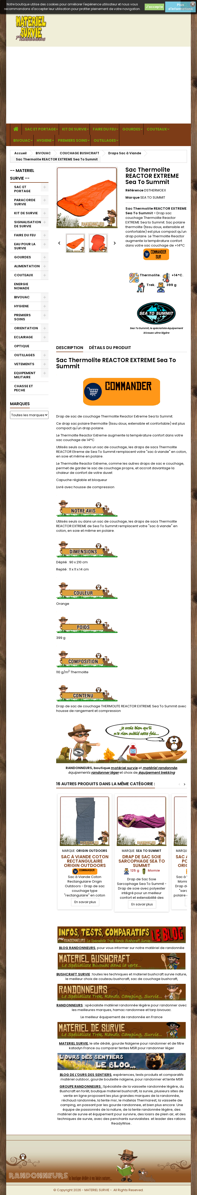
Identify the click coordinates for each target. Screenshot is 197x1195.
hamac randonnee (129, 1009)
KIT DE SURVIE (74, 129)
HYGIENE (44, 140)
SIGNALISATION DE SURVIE (27, 224)
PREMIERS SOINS (72, 140)
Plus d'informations (180, 7)
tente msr (109, 1100)
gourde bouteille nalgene (112, 1079)
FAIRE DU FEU (104, 129)
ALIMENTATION (27, 266)
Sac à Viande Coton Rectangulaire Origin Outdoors (85, 861)
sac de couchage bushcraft (154, 978)
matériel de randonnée (164, 947)
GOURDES (131, 129)
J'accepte (154, 7)
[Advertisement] (98, 85)
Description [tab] (69, 348)
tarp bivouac (160, 1009)
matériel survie (124, 767)
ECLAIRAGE (23, 337)
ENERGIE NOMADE (21, 286)
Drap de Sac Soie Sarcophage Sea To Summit (142, 861)
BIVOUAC (21, 140)
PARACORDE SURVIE (24, 202)
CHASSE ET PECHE (23, 388)
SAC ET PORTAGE (40, 129)
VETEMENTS (24, 364)
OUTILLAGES (105, 140)
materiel (159, 974)
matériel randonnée (160, 767)
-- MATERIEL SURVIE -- (22, 174)
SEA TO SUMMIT (152, 197)
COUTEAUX (157, 129)
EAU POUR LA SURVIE (24, 246)
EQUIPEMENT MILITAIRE (25, 375)
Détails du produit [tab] (110, 348)
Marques (20, 404)
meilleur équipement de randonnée (115, 1017)
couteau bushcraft (113, 978)
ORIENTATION (26, 328)
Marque (132, 197)
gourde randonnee (125, 1104)
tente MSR (174, 1079)
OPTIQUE (21, 346)
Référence (134, 190)
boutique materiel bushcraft (114, 1091)
